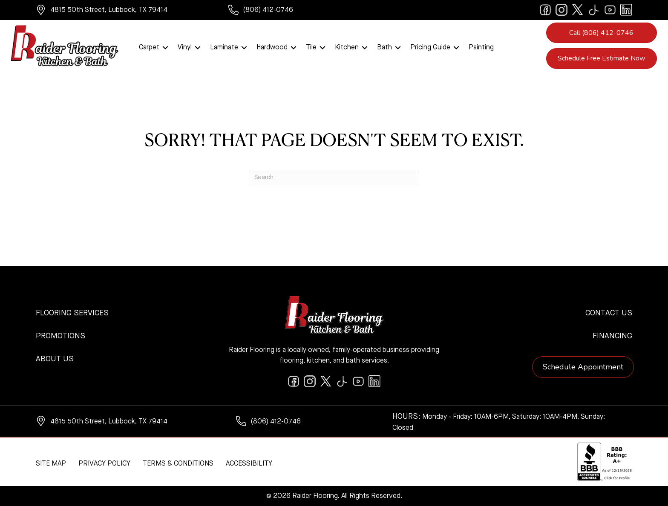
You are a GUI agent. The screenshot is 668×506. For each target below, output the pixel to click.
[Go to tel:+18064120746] (276, 11)
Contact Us (608, 313)
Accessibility (249, 463)
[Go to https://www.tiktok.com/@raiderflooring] (594, 10)
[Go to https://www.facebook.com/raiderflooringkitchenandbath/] (545, 10)
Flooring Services (72, 313)
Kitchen (347, 47)
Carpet (149, 47)
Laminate (224, 47)
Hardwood (272, 47)
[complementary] (62, 459)
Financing (612, 336)
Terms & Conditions (178, 463)
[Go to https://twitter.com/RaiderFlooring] (578, 10)
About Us (55, 359)
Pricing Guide (430, 47)
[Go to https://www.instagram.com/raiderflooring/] (561, 10)
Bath (384, 47)
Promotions (60, 336)
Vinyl (185, 47)
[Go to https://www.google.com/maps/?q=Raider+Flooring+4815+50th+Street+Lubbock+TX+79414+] (123, 11)
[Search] (334, 178)
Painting (481, 47)
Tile (311, 47)
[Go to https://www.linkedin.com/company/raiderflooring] (626, 10)
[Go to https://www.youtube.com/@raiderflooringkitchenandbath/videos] (610, 10)
